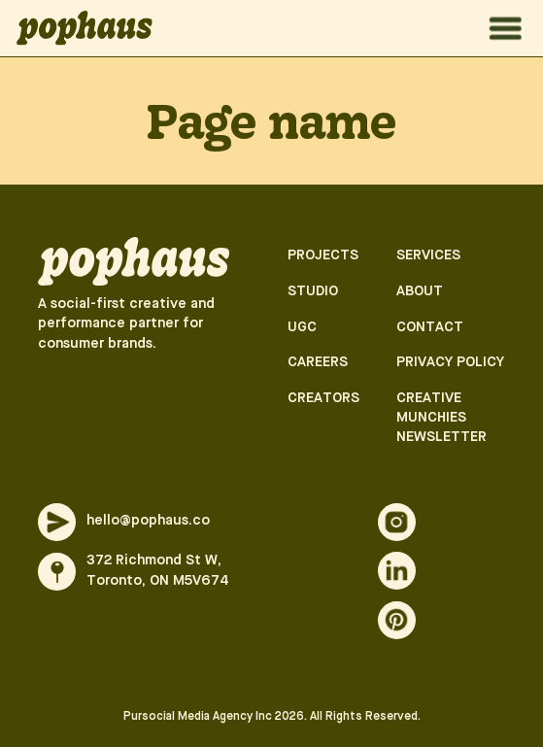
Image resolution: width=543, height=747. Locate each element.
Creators (323, 398)
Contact (429, 328)
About (419, 292)
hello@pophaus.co (148, 521)
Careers (318, 363)
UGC (302, 328)
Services (428, 256)
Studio (313, 292)
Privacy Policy (450, 363)
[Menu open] (505, 29)
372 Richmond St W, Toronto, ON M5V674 (157, 571)
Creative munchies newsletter (441, 418)
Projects (323, 256)
